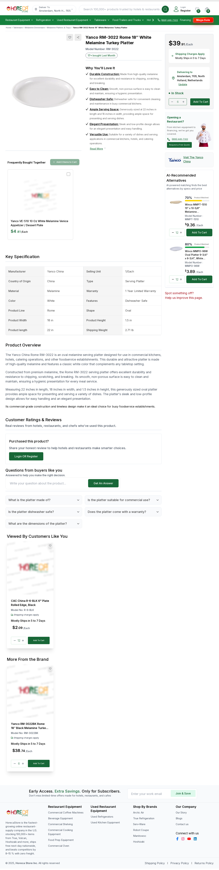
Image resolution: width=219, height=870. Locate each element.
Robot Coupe (141, 831)
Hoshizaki (138, 843)
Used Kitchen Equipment (105, 823)
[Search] (165, 9)
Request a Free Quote (179, 145)
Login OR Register (26, 456)
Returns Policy (204, 864)
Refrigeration (45, 20)
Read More (98, 148)
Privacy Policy (179, 864)
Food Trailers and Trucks (128, 20)
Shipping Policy (155, 864)
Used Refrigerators (102, 818)
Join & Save (183, 794)
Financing (185, 20)
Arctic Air (138, 814)
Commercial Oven (58, 847)
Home (8, 27)
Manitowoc (139, 837)
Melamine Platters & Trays (59, 27)
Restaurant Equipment (19, 20)
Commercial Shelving (60, 825)
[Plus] (22, 640)
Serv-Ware (139, 825)
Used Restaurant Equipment (74, 20)
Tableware (102, 20)
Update (182, 84)
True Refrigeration (143, 819)
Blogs (179, 819)
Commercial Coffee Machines (65, 814)
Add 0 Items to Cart (65, 162)
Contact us (182, 825)
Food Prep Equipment (61, 841)
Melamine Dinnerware (35, 27)
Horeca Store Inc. (27, 864)
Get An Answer (103, 483)
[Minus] (14, 640)
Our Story (181, 814)
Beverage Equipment (60, 819)
